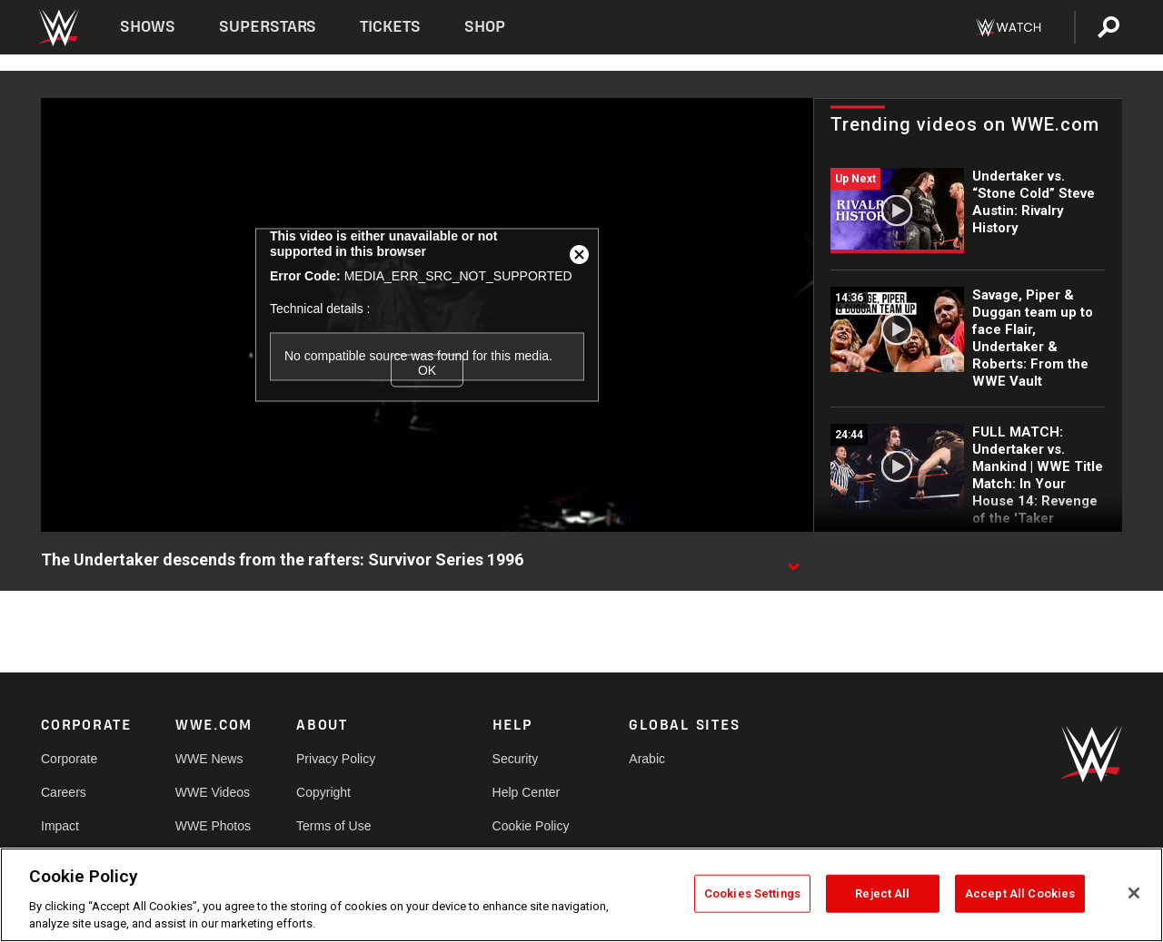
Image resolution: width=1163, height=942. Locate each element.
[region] (581, 895)
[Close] (1134, 893)
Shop (484, 26)
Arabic (647, 758)
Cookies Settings (752, 893)
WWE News (209, 758)
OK (427, 370)
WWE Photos (213, 826)
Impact (60, 826)
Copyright (323, 792)
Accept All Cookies (1020, 893)
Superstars (268, 26)
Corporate (69, 758)
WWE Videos (212, 792)
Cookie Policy (531, 826)
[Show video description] (793, 561)
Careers (63, 792)
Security (515, 758)
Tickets (390, 26)
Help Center (526, 792)
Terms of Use (333, 826)
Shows (147, 26)
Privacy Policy (335, 758)
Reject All (882, 893)
